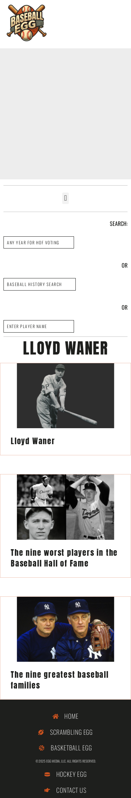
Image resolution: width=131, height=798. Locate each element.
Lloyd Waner (33, 441)
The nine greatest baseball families (60, 680)
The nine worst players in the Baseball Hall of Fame (64, 558)
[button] (65, 198)
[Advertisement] (65, 113)
